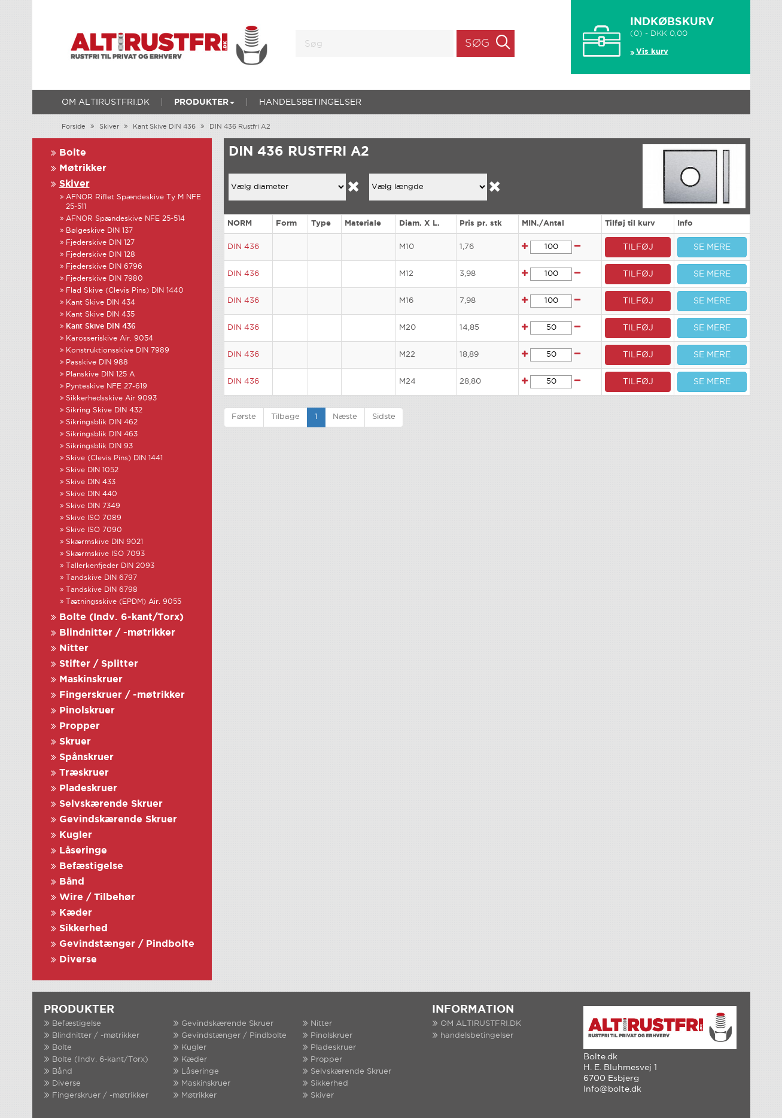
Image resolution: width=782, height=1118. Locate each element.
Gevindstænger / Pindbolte (126, 944)
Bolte (72, 152)
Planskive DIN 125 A (100, 374)
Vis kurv (652, 51)
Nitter (74, 648)
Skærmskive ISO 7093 (105, 554)
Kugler (75, 835)
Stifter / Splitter (98, 664)
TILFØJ (638, 247)
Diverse (78, 959)
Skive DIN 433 (90, 482)
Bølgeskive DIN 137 (99, 230)
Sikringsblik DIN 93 (99, 446)
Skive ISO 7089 (93, 518)
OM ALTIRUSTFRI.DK (106, 102)
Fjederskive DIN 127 (100, 242)
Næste (345, 417)
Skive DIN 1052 (92, 470)
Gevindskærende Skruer (118, 819)
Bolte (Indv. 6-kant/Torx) (121, 617)
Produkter (204, 102)
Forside (74, 127)
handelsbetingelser (310, 102)
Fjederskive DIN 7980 (104, 278)
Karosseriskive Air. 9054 (109, 338)
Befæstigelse (91, 866)
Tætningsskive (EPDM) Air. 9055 (123, 602)
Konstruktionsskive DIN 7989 (117, 350)
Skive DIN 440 (91, 494)
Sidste (383, 417)
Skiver (109, 127)
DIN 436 (243, 247)
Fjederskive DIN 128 (100, 254)
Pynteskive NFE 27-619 (106, 386)
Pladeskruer (88, 788)
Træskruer (84, 772)
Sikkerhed (83, 928)
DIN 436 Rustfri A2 (239, 127)
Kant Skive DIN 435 (100, 314)
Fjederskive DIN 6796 (104, 266)
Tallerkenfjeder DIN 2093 (110, 566)
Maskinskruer (91, 679)
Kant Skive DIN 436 (164, 127)
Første (244, 417)
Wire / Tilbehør (97, 897)
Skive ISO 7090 (94, 530)
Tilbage (285, 417)
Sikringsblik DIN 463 (102, 434)
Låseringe (83, 850)
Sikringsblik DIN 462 (102, 422)
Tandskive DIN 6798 (102, 590)
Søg (477, 43)
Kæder (75, 913)
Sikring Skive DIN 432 (104, 410)
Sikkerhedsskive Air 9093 (111, 398)
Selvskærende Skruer (111, 804)
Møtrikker (83, 168)
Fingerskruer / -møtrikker (122, 695)
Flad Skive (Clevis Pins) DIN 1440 (125, 290)
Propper (79, 726)
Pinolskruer (87, 710)
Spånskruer (86, 757)
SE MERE (712, 247)
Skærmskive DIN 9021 (104, 542)
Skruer (75, 741)
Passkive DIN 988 (97, 362)
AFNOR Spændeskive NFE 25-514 (125, 218)
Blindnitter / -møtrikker (117, 632)
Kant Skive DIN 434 (100, 302)
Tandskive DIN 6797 (101, 578)
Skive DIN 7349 (93, 506)
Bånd (71, 881)
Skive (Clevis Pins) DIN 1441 (114, 458)
